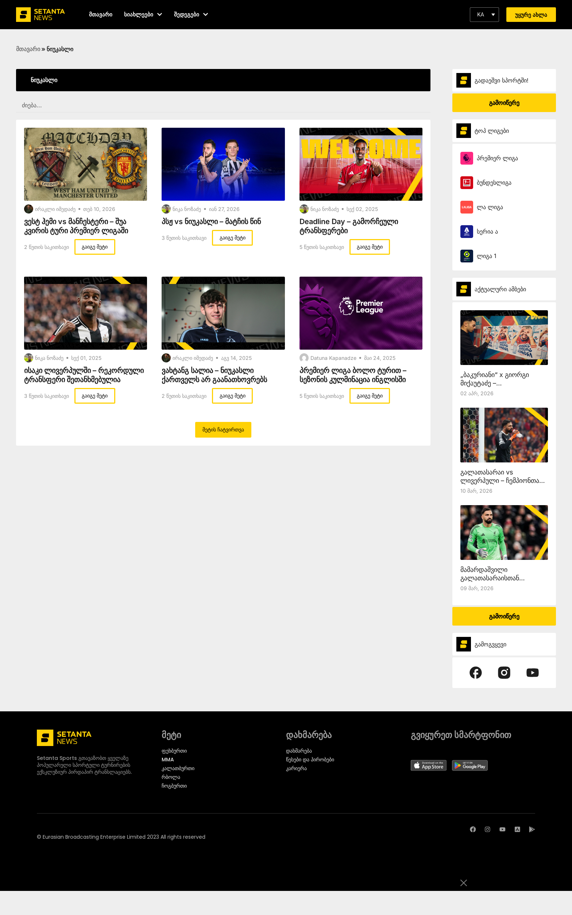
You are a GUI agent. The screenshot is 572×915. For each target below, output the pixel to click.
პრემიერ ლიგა (497, 158)
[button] (484, 14)
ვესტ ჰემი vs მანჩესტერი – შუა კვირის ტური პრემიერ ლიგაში (76, 226)
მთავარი (28, 49)
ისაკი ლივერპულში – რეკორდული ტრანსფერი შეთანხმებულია (84, 375)
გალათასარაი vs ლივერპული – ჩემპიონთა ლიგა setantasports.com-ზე (504, 480)
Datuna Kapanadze (333, 358)
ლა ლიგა (490, 207)
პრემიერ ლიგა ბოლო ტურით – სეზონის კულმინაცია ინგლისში (352, 375)
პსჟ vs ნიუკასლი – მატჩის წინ (211, 221)
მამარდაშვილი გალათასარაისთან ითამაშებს (489, 578)
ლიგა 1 (486, 255)
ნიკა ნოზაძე (187, 209)
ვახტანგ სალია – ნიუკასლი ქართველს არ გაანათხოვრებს (214, 375)
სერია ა (487, 231)
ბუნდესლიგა (494, 182)
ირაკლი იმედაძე (55, 209)
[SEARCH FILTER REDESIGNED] (223, 105)
